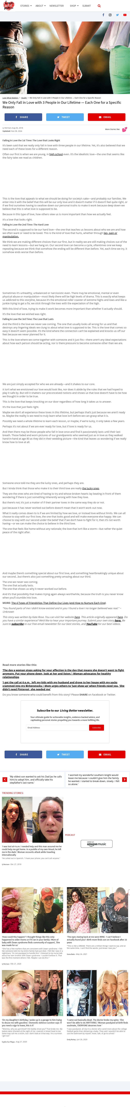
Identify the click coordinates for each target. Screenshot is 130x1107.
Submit (86, 5)
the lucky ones (90, 488)
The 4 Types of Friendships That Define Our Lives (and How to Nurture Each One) (58, 603)
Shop (73, 5)
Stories (24, 5)
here (77, 617)
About (39, 5)
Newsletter (57, 5)
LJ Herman (7, 128)
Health (24, 98)
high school (56, 154)
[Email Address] (57, 728)
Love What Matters (10, 98)
